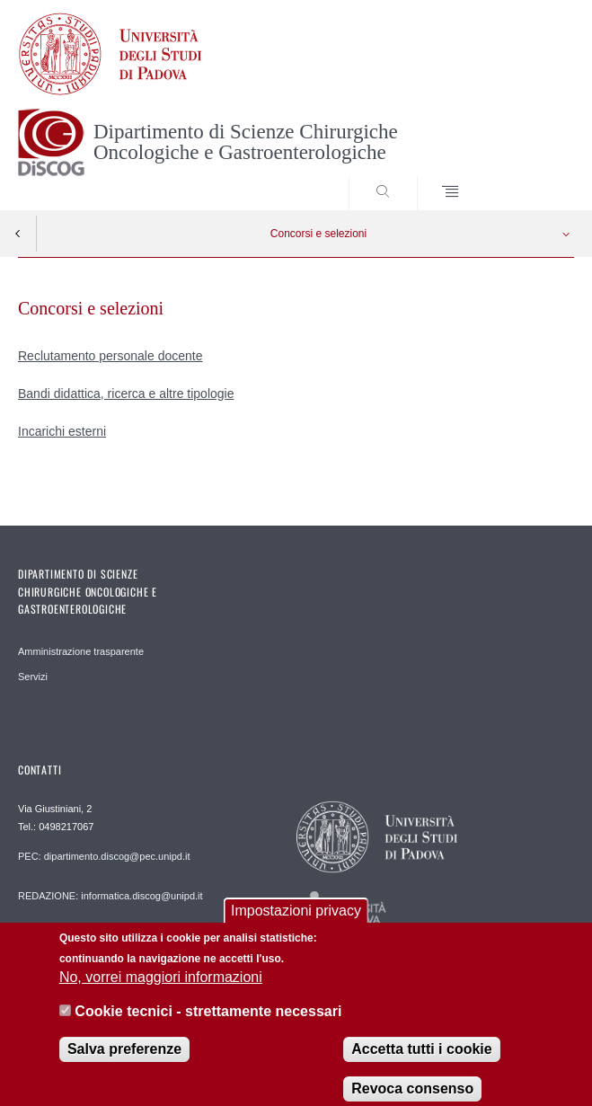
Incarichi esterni (62, 431)
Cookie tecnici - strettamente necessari (208, 1021)
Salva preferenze (124, 1058)
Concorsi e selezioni (318, 233)
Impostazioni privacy (296, 920)
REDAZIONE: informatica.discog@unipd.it (110, 895)
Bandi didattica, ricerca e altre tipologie (126, 393)
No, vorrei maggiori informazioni (160, 987)
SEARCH (531, 176)
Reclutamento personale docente (110, 356)
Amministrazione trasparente (81, 651)
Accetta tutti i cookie (421, 1058)
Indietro (18, 233)
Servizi (33, 676)
